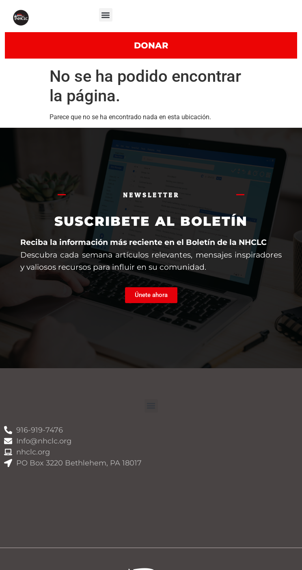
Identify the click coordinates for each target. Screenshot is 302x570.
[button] (105, 15)
